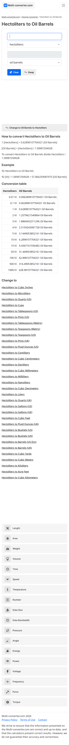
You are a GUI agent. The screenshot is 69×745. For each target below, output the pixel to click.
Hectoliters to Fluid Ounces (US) (20, 346)
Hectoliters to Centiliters (16, 352)
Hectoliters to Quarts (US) (16, 299)
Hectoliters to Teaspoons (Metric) (21, 329)
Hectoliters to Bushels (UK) (17, 436)
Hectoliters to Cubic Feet (16, 418)
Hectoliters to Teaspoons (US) (19, 335)
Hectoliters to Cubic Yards (17, 453)
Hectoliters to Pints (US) (15, 317)
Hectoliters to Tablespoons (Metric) (22, 323)
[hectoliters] (34, 36)
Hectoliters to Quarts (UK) (17, 400)
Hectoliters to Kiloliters (15, 465)
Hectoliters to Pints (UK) (15, 341)
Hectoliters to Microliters (16, 293)
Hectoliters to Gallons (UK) (17, 412)
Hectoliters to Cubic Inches (17, 287)
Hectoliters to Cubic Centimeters (20, 358)
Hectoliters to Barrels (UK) (17, 447)
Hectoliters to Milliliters (15, 376)
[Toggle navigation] (63, 5)
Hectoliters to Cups (13, 305)
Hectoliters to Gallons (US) (17, 406)
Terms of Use (27, 719)
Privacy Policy (9, 719)
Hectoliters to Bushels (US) (17, 430)
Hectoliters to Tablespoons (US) (20, 311)
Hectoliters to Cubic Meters (17, 459)
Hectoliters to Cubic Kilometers (20, 477)
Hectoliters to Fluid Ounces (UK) (20, 424)
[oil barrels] (34, 54)
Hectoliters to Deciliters (15, 364)
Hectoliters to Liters (13, 394)
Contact (42, 719)
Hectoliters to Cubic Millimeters (20, 370)
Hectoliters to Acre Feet (15, 471)
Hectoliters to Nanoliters (16, 382)
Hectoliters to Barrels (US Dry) (19, 442)
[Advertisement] (34, 101)
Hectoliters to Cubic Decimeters (20, 388)
